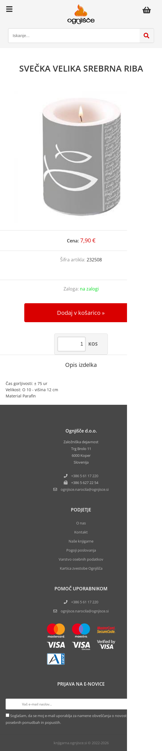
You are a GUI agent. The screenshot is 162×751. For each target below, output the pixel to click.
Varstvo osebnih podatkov (81, 559)
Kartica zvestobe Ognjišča (81, 568)
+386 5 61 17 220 (84, 475)
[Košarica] (148, 10)
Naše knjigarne (81, 541)
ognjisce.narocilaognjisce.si (85, 489)
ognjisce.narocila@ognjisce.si (85, 611)
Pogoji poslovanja (81, 550)
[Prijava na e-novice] (151, 704)
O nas (81, 523)
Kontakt (81, 532)
